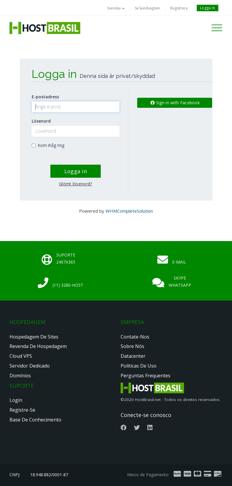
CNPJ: (14, 474)
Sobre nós (132, 346)
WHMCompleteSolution (129, 211)
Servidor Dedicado (29, 366)
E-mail (179, 262)
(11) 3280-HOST (67, 285)
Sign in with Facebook (175, 102)
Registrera (179, 8)
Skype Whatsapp (180, 281)
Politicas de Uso (138, 366)
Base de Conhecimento (35, 419)
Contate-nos (135, 336)
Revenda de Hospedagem (38, 346)
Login (15, 400)
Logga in (207, 7)
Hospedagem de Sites (33, 336)
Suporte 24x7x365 (65, 258)
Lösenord (41, 121)
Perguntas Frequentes (145, 375)
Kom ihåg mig (48, 145)
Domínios (20, 375)
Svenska (115, 8)
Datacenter (133, 356)
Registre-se (22, 410)
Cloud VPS (20, 356)
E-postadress (45, 97)
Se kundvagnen (147, 8)
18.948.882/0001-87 (49, 474)
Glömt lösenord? (75, 184)
